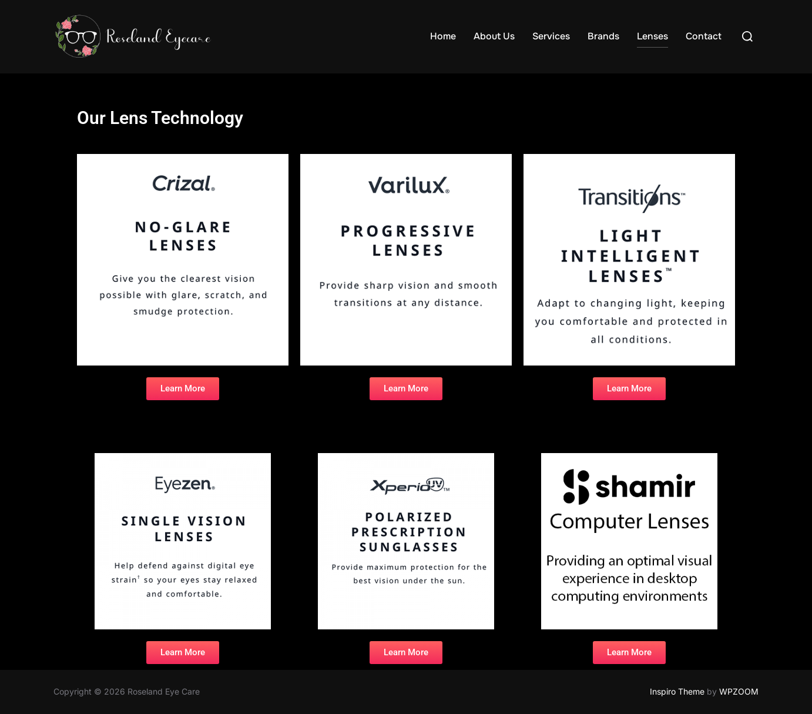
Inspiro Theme (677, 691)
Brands (603, 36)
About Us (494, 36)
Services (551, 36)
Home (443, 36)
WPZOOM (739, 691)
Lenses (652, 36)
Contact (704, 36)
